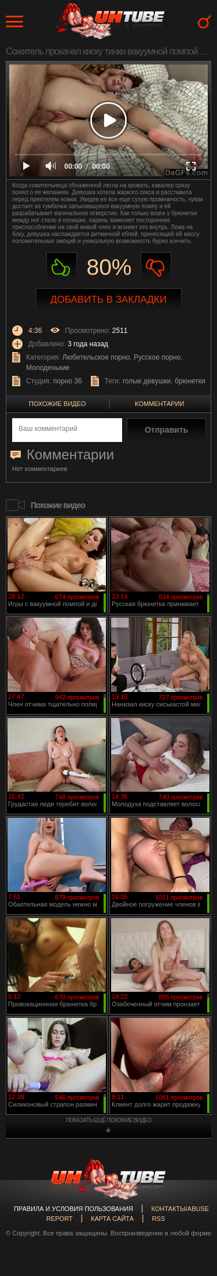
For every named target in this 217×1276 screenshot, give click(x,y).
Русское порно (157, 357)
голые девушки (147, 381)
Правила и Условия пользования (73, 1208)
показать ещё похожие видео (109, 1120)
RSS (158, 1218)
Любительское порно (96, 357)
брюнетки (190, 381)
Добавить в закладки (108, 299)
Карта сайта (112, 1218)
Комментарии (159, 403)
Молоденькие (47, 368)
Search (204, 21)
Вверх (190, 1198)
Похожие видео (57, 403)
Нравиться (61, 267)
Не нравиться (156, 267)
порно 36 (67, 381)
